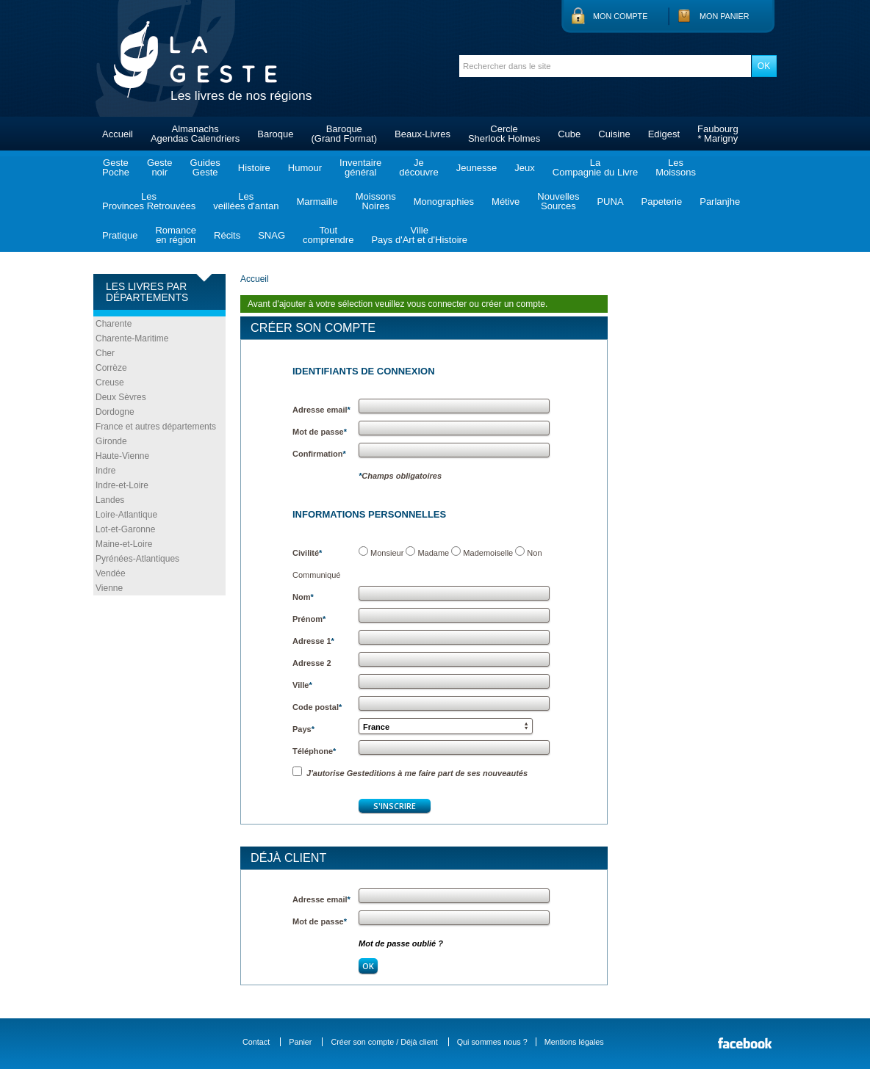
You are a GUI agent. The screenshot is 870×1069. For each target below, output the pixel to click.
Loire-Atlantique (126, 515)
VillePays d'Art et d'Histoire (419, 235)
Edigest (664, 133)
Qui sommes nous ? (492, 1041)
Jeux (524, 167)
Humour (305, 167)
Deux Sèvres (121, 397)
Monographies (444, 201)
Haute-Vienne (122, 456)
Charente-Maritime (132, 338)
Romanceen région (175, 235)
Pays (303, 729)
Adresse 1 (313, 641)
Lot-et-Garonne (125, 529)
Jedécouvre (418, 167)
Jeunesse (476, 167)
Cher (105, 353)
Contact (256, 1041)
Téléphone (314, 751)
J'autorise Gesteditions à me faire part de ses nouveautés (410, 773)
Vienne (109, 588)
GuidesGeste (205, 167)
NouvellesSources (558, 201)
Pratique (119, 235)
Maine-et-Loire (124, 544)
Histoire (254, 167)
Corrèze (111, 368)
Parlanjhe (720, 201)
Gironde (111, 441)
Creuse (110, 382)
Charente (114, 324)
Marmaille (316, 201)
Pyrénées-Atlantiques (137, 559)
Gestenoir (160, 167)
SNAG (271, 235)
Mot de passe (319, 431)
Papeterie (662, 201)
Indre (105, 470)
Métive (506, 201)
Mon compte (620, 16)
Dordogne (115, 412)
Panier (300, 1041)
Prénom (309, 619)
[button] (446, 726)
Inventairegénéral (360, 167)
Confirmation (319, 453)
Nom (303, 597)
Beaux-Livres (422, 133)
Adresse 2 (311, 663)
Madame (433, 552)
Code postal (317, 707)
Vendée (111, 573)
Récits (227, 235)
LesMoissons (675, 167)
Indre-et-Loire (122, 485)
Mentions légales (574, 1041)
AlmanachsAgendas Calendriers (195, 133)
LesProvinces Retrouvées (148, 201)
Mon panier (724, 16)
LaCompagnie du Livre (595, 167)
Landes (110, 500)
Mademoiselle (488, 552)
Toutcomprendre (328, 235)
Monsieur (386, 552)
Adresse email (321, 409)
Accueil (117, 133)
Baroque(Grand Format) (344, 133)
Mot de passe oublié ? (401, 943)
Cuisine (614, 133)
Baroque (275, 133)
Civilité (307, 552)
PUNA (610, 201)
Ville (302, 685)
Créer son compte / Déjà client (384, 1041)
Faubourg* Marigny (717, 133)
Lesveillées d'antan (245, 201)
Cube (569, 133)
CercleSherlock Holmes (504, 133)
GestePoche (115, 167)
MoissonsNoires (376, 201)
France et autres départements (156, 426)
